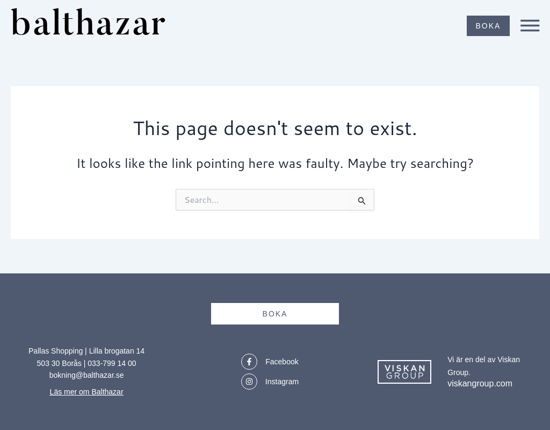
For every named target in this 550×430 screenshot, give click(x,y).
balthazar (95, 25)
